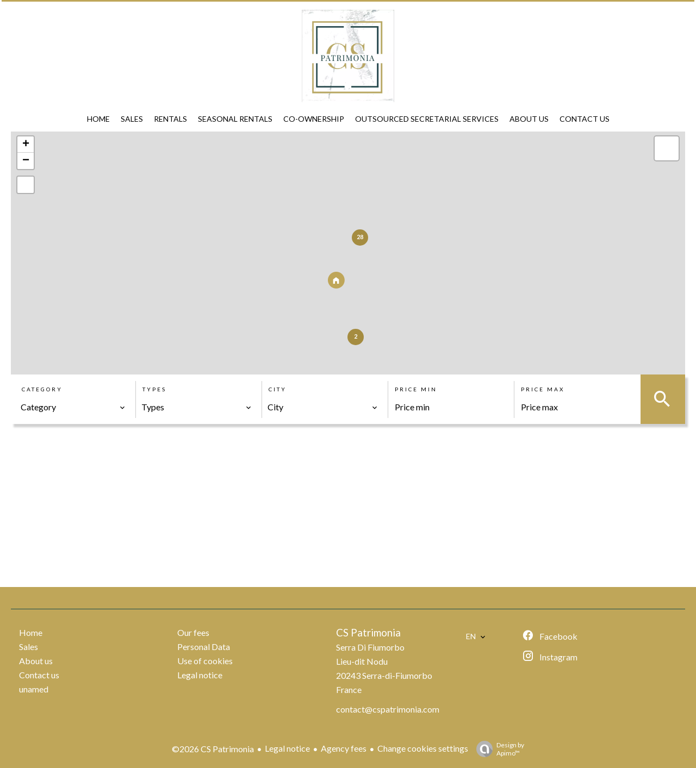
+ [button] (25, 144)
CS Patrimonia (368, 633)
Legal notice (287, 748)
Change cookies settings (422, 748)
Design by (497, 749)
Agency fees (343, 748)
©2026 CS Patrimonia (213, 749)
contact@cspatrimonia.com (387, 709)
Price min (416, 389)
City (278, 389)
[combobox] (73, 407)
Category (42, 389)
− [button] (25, 161)
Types (154, 389)
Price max (542, 389)
